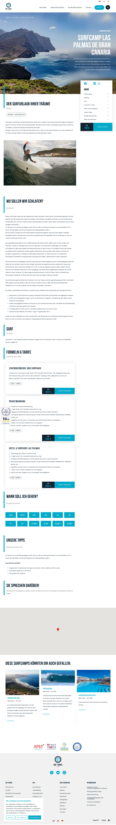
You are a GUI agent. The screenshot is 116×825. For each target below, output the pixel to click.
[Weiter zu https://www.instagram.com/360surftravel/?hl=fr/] (64, 773)
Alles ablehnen (21, 817)
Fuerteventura (47, 689)
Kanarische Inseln (105, 31)
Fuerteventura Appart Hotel (87, 695)
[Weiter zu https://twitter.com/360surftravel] (58, 773)
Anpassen (10, 817)
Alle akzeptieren (35, 817)
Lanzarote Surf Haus (13, 698)
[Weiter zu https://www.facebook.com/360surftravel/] (51, 773)
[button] (96, 94)
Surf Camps (15, 17)
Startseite (8, 17)
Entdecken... (11, 721)
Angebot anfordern (64, 391)
